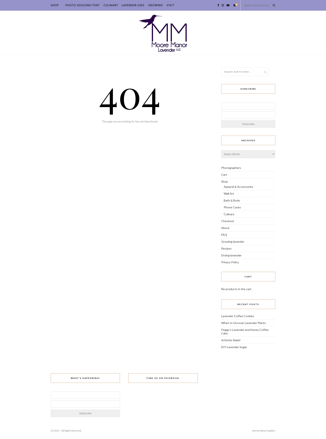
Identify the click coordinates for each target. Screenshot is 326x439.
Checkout (227, 221)
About (225, 228)
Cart (224, 174)
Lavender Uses (133, 5)
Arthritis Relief (230, 340)
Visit (170, 5)
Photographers (231, 167)
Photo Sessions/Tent (82, 5)
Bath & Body (232, 200)
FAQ (224, 234)
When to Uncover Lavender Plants (243, 323)
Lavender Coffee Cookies (237, 316)
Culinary (111, 5)
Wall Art (229, 193)
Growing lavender (232, 241)
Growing (155, 5)
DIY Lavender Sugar (234, 347)
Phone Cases (232, 207)
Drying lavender (231, 255)
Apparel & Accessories (238, 186)
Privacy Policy (230, 262)
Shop (55, 5)
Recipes (226, 248)
